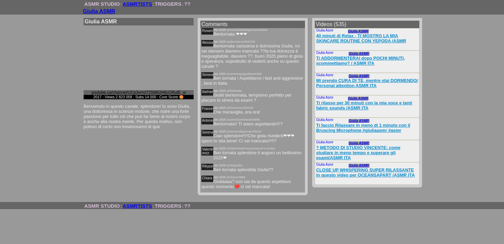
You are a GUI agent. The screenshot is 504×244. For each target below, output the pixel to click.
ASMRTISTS (137, 4)
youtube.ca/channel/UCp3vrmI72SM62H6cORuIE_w (138, 92)
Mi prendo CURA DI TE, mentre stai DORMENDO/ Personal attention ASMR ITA (367, 83)
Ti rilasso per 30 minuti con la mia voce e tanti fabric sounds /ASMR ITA (364, 105)
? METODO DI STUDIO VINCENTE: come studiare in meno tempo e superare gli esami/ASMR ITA (358, 152)
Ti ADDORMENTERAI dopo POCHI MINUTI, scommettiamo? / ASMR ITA (360, 61)
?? (187, 4)
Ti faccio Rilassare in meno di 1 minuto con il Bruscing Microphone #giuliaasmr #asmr (363, 128)
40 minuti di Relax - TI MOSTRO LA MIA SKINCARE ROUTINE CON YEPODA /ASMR (361, 38)
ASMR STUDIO (102, 4)
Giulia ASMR (99, 11)
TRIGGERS (168, 4)
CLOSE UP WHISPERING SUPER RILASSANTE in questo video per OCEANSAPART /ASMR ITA (365, 172)
